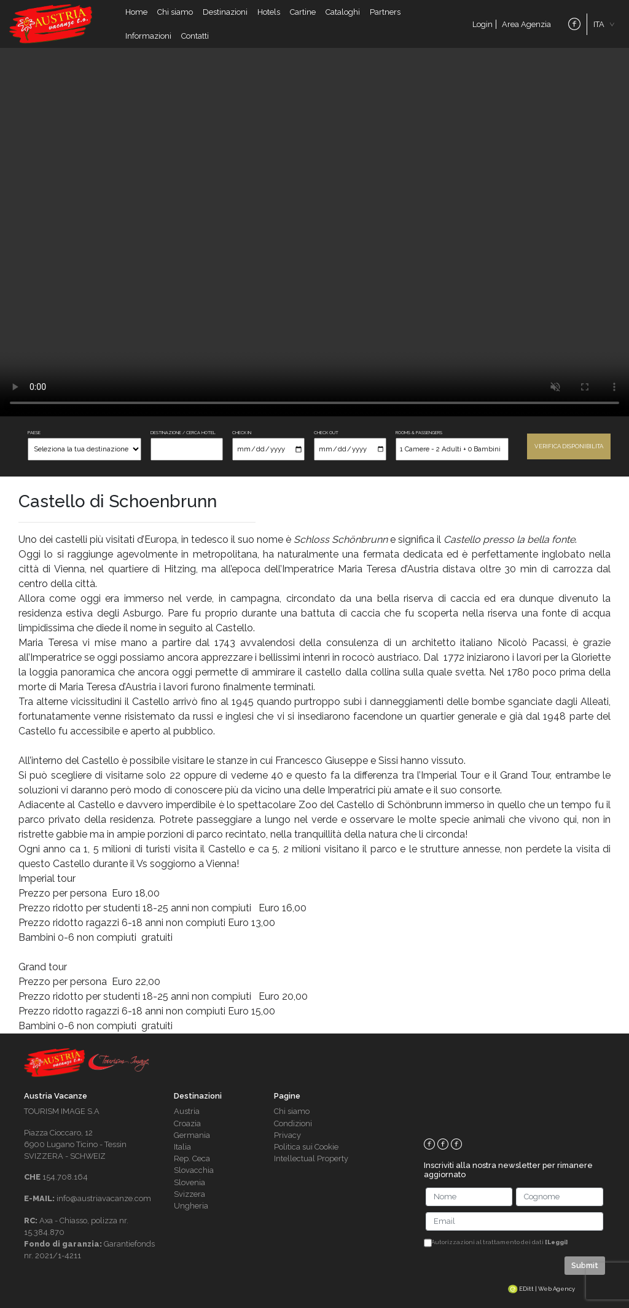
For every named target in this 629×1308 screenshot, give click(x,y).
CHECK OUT (326, 432)
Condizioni (293, 1123)
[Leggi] (556, 1242)
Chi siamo (175, 12)
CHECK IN (241, 432)
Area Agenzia (526, 24)
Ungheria (191, 1205)
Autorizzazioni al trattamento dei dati (499, 1242)
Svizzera (189, 1194)
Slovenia (189, 1182)
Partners (385, 12)
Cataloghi (343, 12)
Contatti (195, 36)
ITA (598, 24)
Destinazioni (225, 12)
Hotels (268, 12)
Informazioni (148, 36)
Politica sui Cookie (306, 1146)
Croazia (187, 1123)
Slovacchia (194, 1170)
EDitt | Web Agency (541, 1288)
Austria (187, 1111)
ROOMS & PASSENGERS (419, 432)
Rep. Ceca (192, 1158)
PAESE (34, 432)
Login (482, 24)
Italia (182, 1146)
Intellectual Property (311, 1158)
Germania (192, 1135)
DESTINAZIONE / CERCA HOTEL (183, 432)
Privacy (287, 1135)
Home (136, 12)
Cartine (303, 12)
